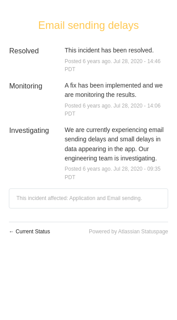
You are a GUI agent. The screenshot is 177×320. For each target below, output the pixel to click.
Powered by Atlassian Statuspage (128, 231)
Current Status (29, 231)
